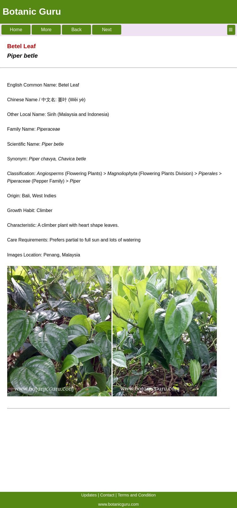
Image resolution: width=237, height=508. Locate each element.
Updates (89, 495)
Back (76, 29)
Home (16, 29)
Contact (107, 495)
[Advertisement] (118, 451)
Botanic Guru (32, 11)
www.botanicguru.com (118, 504)
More (46, 29)
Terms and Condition (137, 495)
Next (106, 29)
